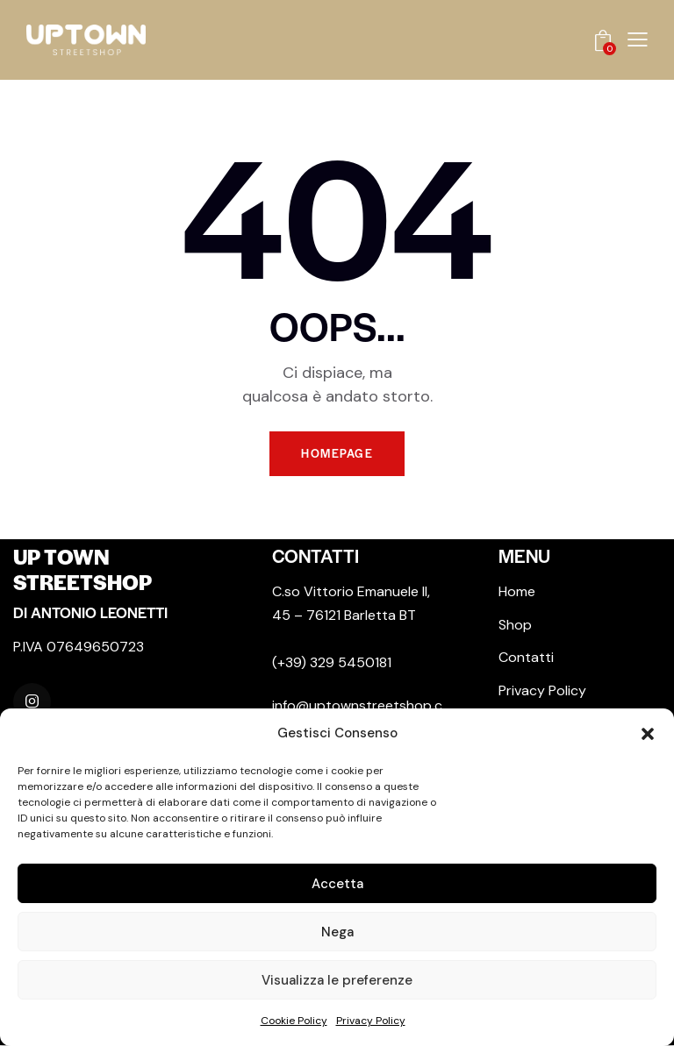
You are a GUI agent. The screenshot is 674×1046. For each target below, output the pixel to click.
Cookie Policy (294, 1021)
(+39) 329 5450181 (331, 663)
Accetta (337, 884)
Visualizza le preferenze (337, 980)
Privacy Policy (370, 1021)
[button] (647, 734)
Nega (337, 932)
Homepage (337, 453)
